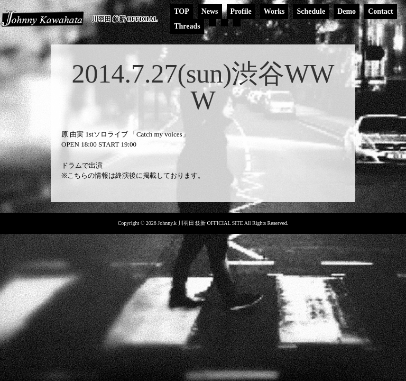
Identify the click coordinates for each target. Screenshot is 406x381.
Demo (346, 11)
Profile (241, 11)
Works (274, 11)
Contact (380, 11)
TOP (181, 11)
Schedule (311, 11)
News (209, 11)
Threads (187, 26)
